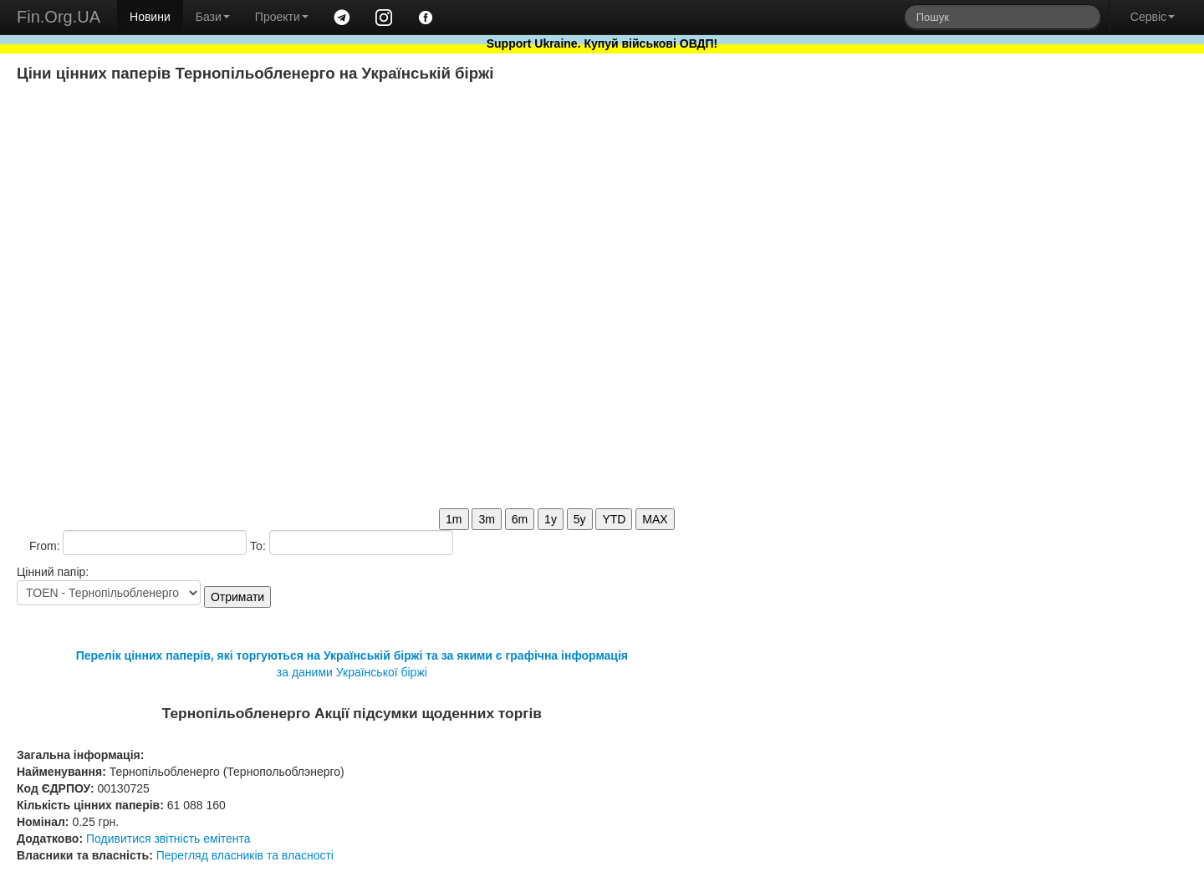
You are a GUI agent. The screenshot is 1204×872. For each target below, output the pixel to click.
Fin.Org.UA (58, 17)
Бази (213, 16)
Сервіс (1152, 16)
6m (520, 519)
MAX (654, 519)
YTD (613, 519)
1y (550, 519)
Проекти (282, 16)
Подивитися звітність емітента (168, 838)
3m (486, 519)
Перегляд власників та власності (245, 855)
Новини (150, 16)
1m (454, 519)
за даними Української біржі (352, 672)
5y (580, 519)
